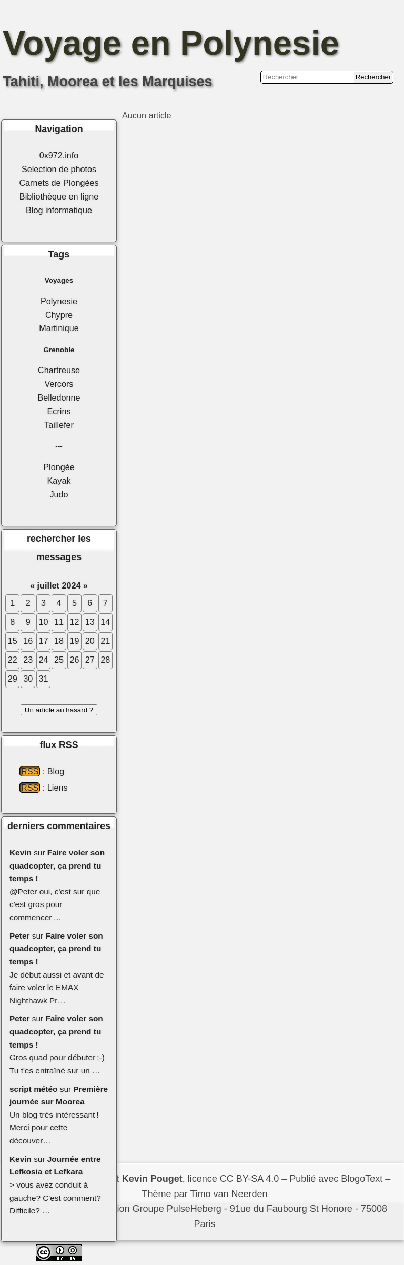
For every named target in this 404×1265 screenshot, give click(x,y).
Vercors (59, 384)
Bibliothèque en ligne (58, 196)
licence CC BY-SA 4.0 (233, 1178)
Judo (58, 494)
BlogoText (361, 1178)
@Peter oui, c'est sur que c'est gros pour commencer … (54, 904)
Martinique (59, 328)
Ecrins (59, 411)
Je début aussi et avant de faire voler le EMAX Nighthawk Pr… (56, 987)
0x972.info (59, 155)
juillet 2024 (59, 585)
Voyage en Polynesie (171, 43)
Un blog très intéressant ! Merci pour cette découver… (54, 1127)
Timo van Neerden (228, 1194)
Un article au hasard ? (59, 710)
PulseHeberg (194, 1208)
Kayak (59, 480)
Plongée (58, 467)
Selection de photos (59, 169)
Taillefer (59, 425)
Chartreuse (59, 370)
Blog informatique (59, 210)
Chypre (59, 315)
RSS (29, 771)
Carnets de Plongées (58, 182)
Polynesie (59, 301)
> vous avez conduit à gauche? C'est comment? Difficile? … (55, 1197)
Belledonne (58, 397)
